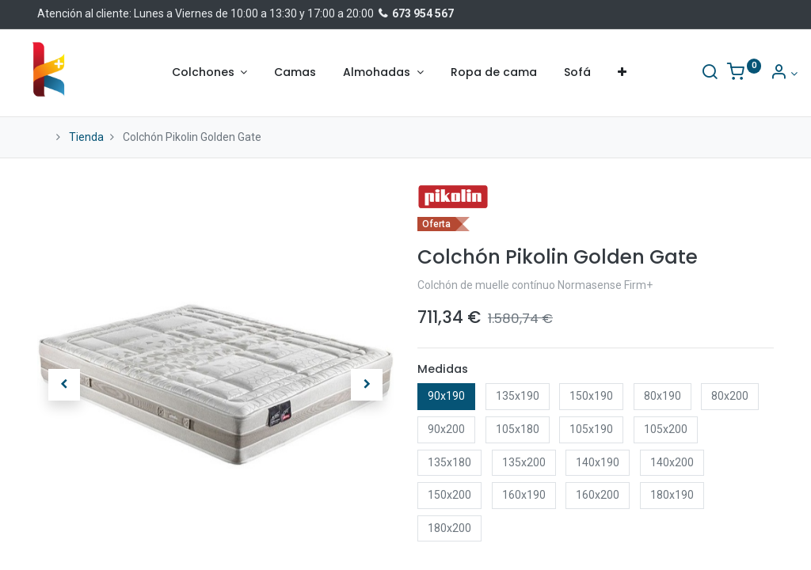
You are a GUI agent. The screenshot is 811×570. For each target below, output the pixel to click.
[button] (622, 73)
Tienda (86, 137)
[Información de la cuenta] (760, 73)
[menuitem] (295, 73)
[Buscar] (686, 73)
